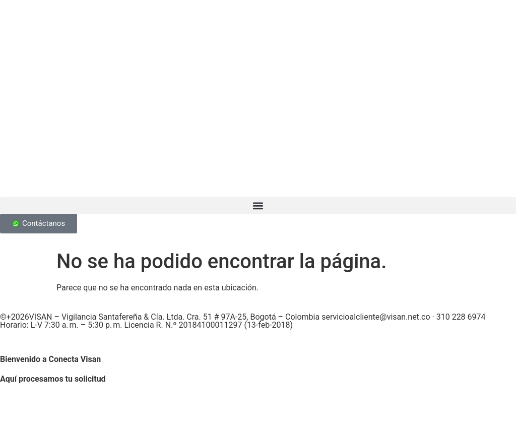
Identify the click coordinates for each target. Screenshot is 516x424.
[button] (258, 205)
